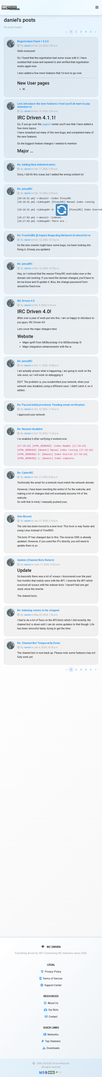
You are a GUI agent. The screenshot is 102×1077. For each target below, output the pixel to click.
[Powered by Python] (59, 1072)
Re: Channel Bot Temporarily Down (38, 643)
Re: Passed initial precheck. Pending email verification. (51, 404)
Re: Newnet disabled (29, 429)
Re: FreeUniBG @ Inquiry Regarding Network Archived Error (54, 235)
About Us (51, 1003)
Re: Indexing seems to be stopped (38, 610)
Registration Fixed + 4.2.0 (33, 41)
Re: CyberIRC (25, 472)
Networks (51, 1034)
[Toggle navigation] (97, 7)
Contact (51, 1016)
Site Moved (24, 516)
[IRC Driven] (11, 7)
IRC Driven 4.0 (25, 300)
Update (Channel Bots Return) (35, 560)
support (46, 124)
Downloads (51, 1048)
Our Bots (51, 1009)
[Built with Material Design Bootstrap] (43, 1072)
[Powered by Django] (51, 1072)
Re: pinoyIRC (24, 188)
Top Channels (51, 1041)
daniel (27, 45)
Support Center (51, 985)
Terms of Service (51, 978)
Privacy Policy (51, 971)
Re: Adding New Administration (36, 164)
